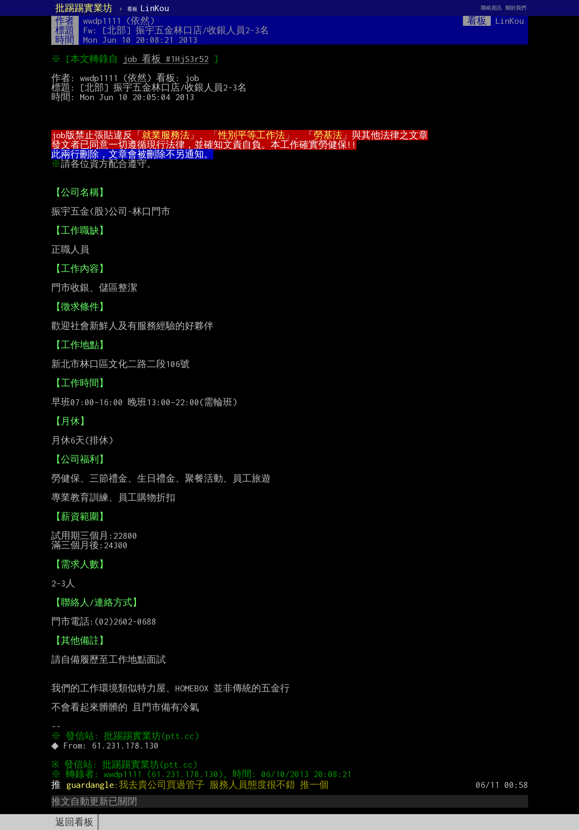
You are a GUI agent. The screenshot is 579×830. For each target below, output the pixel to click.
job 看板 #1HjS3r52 (167, 59)
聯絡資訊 (491, 7)
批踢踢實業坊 (83, 8)
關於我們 (515, 7)
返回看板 (74, 822)
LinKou (148, 8)
